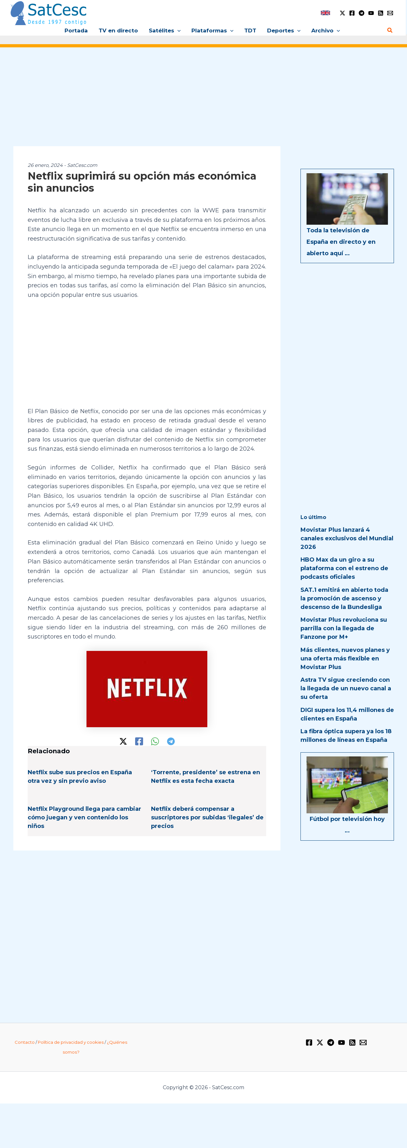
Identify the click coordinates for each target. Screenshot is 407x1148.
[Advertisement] (203, 101)
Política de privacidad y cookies (71, 1042)
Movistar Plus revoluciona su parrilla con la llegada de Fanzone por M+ (343, 628)
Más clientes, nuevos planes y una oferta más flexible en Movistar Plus (345, 658)
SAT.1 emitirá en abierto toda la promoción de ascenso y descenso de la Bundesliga (344, 598)
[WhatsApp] (155, 741)
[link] (325, 12)
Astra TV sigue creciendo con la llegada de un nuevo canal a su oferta (345, 688)
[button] (177, 30)
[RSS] (380, 13)
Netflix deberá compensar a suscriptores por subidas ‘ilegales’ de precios (207, 817)
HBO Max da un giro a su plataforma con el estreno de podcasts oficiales (344, 568)
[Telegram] (361, 13)
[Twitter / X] (342, 13)
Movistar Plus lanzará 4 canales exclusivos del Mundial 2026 (346, 538)
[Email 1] (390, 13)
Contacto (25, 1042)
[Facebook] (352, 13)
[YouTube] (371, 13)
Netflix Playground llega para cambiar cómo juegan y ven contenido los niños (84, 817)
